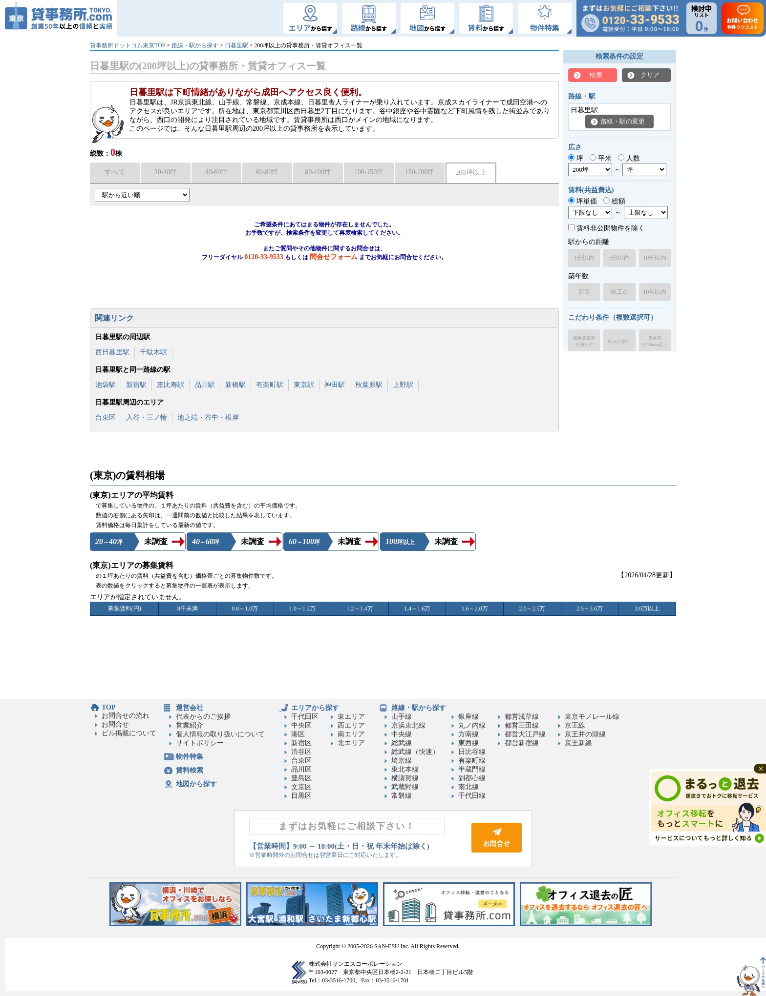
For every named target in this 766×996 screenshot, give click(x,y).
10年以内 (654, 291)
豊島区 (301, 778)
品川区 (301, 769)
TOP (109, 707)
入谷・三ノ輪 (146, 417)
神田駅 (334, 384)
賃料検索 (189, 770)
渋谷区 (301, 751)
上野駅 (403, 384)
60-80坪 (267, 172)
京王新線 (578, 743)
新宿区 (301, 743)
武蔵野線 (405, 787)
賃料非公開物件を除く (606, 228)
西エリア (351, 725)
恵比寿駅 (170, 384)
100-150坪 (369, 172)
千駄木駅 (153, 352)
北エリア (351, 743)
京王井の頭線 (585, 734)
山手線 (401, 716)
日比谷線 (472, 751)
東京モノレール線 (592, 716)
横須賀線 (405, 778)
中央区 (301, 725)
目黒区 (301, 795)
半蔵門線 (472, 769)
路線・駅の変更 (622, 121)
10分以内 (654, 257)
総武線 (401, 743)
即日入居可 (619, 341)
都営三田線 (522, 725)
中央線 (401, 734)
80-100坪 (318, 172)
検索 (596, 75)
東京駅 (304, 384)
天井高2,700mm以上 (654, 341)
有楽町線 (472, 760)
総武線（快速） (415, 751)
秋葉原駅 (369, 384)
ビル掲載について (129, 733)
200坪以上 (471, 172)
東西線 (468, 743)
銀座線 (468, 716)
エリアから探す (315, 707)
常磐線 (401, 795)
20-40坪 (165, 172)
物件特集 (189, 756)
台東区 (105, 417)
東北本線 (405, 769)
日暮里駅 (236, 45)
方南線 (468, 734)
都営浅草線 (522, 716)
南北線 (468, 787)
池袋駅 (105, 384)
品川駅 (204, 384)
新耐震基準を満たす (584, 341)
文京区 (301, 787)
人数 (629, 158)
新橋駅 (235, 384)
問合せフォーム (334, 257)
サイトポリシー (200, 743)
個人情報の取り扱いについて (220, 734)
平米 (601, 158)
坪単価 (582, 201)
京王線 (575, 725)
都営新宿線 (522, 743)
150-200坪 (420, 172)
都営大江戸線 (525, 734)
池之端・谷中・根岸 (208, 417)
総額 (614, 201)
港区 (298, 734)
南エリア (351, 734)
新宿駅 (136, 384)
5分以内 (619, 257)
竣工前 (619, 291)
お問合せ (115, 724)
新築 (584, 291)
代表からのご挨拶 (203, 716)
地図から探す (196, 784)
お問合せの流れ (125, 715)
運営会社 (189, 707)
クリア (650, 75)
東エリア (351, 716)
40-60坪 (216, 172)
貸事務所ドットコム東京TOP (127, 45)
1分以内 (584, 257)
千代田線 (472, 795)
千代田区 (305, 716)
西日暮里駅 (112, 352)
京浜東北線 (408, 725)
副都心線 (472, 778)
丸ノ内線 (472, 725)
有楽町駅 (269, 384)
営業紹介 (189, 725)
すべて (115, 172)
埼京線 (401, 760)
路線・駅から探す (194, 45)
